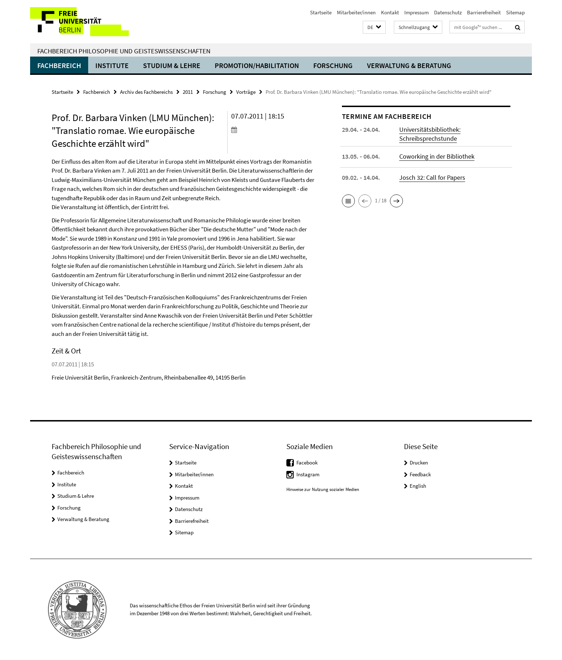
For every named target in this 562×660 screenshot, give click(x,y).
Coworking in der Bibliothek (437, 156)
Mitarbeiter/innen (356, 12)
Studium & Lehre (171, 65)
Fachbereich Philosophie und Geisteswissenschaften (123, 51)
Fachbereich (59, 65)
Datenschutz (448, 12)
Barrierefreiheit (484, 12)
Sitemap (515, 12)
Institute (112, 65)
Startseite (321, 12)
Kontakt (390, 12)
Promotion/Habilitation (257, 65)
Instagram (307, 474)
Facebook (307, 462)
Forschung (333, 65)
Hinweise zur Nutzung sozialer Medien (322, 489)
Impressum (416, 12)
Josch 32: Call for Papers (432, 177)
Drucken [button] (419, 462)
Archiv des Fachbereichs (146, 91)
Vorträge (246, 91)
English (418, 485)
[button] (374, 27)
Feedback (420, 474)
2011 (188, 91)
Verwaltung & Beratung (409, 65)
